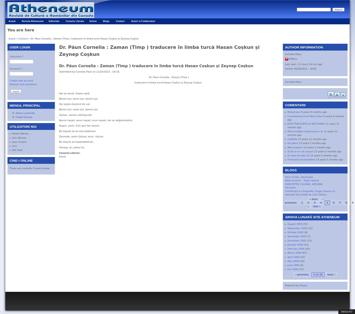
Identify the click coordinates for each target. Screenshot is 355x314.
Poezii (62, 156)
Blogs (106, 21)
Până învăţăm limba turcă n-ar (305, 131)
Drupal (303, 285)
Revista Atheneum (31, 22)
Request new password (23, 84)
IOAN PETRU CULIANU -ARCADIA (304, 184)
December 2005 (296, 240)
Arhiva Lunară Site (25, 113)
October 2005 (295, 232)
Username (16, 56)
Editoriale (54, 21)
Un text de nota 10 (298, 155)
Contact (120, 21)
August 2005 (294, 224)
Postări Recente (24, 117)
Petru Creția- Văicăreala (299, 177)
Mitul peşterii (295, 147)
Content (23, 38)
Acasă (12, 21)
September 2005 (297, 228)
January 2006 (295, 244)
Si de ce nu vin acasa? (300, 151)
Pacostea (290, 187)
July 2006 (292, 269)
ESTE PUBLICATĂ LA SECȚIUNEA (306, 123)
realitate (292, 139)
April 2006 (293, 257)
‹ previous (302, 274)
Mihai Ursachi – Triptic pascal (302, 180)
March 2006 (294, 252)
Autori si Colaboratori (143, 21)
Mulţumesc (293, 112)
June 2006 (293, 265)
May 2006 (293, 261)
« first (313, 199)
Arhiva (92, 21)
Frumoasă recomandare (301, 159)
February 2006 (295, 248)
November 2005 (296, 236)
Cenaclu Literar (73, 22)
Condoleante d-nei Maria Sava (305, 116)
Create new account (21, 80)
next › (331, 274)
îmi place (292, 143)
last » (317, 206)
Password (16, 68)
